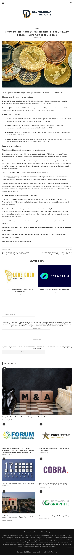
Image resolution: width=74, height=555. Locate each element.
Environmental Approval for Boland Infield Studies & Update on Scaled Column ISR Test (54, 484)
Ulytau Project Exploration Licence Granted (54, 290)
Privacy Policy (45, 532)
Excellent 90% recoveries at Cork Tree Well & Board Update (54, 449)
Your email (37, 341)
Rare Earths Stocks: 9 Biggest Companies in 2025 (18, 483)
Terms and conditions (30, 532)
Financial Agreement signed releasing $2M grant (55, 516)
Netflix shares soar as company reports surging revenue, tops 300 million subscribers (17, 517)
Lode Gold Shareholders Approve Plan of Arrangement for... (19, 291)
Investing (37, 28)
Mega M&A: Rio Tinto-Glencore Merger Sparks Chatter (24, 417)
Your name (37, 330)
